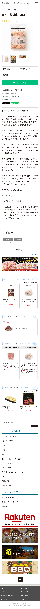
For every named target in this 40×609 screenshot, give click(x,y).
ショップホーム (4, 588)
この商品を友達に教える (9, 93)
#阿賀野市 (24, 212)
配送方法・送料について (26, 591)
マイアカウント (24, 595)
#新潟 (17, 212)
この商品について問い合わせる (11, 96)
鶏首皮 (14, 10)
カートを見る (4, 599)
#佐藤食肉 (32, 212)
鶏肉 (9, 10)
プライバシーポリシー (26, 599)
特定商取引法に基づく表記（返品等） (12, 90)
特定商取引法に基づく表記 (7, 595)
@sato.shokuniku (11, 206)
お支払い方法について (6, 591)
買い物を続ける (6, 99)
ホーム (4, 10)
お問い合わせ (24, 588)
